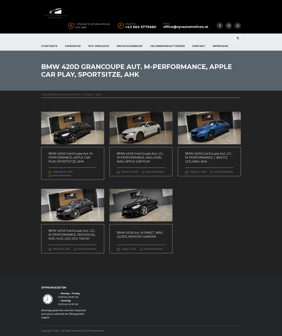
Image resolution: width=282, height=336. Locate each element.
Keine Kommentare (62, 175)
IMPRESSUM (220, 45)
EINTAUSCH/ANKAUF (130, 45)
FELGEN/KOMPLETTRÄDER (167, 45)
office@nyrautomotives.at (185, 27)
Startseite (49, 45)
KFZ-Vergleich (98, 45)
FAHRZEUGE (73, 45)
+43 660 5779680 (140, 27)
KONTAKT (198, 45)
